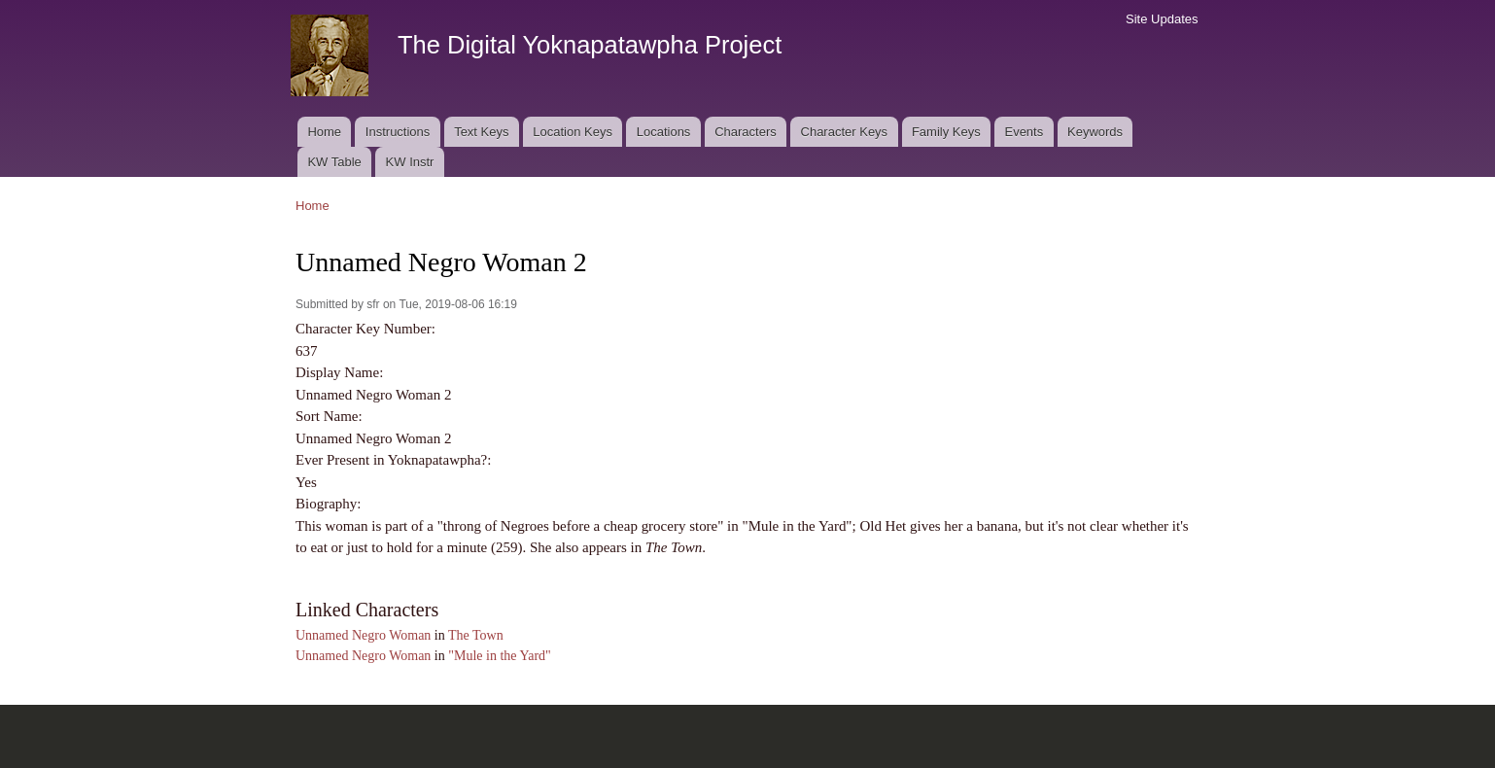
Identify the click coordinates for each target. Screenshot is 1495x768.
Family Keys (946, 131)
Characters (745, 131)
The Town (476, 635)
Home (324, 131)
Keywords (1095, 131)
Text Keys (481, 131)
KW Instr (410, 162)
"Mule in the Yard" (499, 655)
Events (1023, 131)
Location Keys (572, 131)
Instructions (397, 131)
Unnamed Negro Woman (363, 635)
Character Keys (844, 131)
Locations (664, 131)
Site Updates (1162, 19)
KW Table (334, 162)
